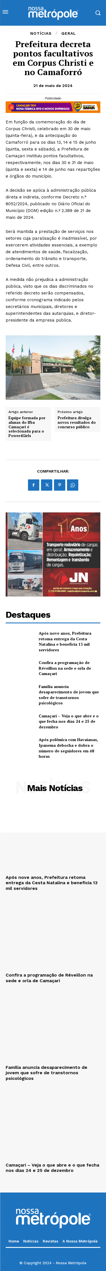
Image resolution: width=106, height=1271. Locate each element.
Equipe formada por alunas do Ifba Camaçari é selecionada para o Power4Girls (27, 427)
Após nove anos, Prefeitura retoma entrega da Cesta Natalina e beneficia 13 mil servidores (65, 641)
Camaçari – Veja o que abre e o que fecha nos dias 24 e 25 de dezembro (69, 721)
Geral (68, 33)
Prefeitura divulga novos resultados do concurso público (77, 422)
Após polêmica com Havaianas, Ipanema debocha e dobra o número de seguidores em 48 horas (68, 748)
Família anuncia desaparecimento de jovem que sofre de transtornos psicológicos (69, 695)
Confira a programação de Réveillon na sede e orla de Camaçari (65, 668)
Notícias (41, 33)
